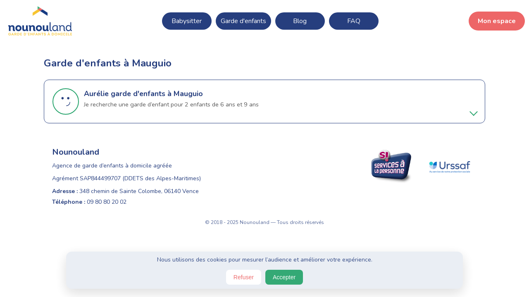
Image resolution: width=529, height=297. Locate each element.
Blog (300, 21)
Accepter (284, 277)
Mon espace (497, 21)
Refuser (244, 277)
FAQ (353, 21)
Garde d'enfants (243, 21)
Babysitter (187, 21)
